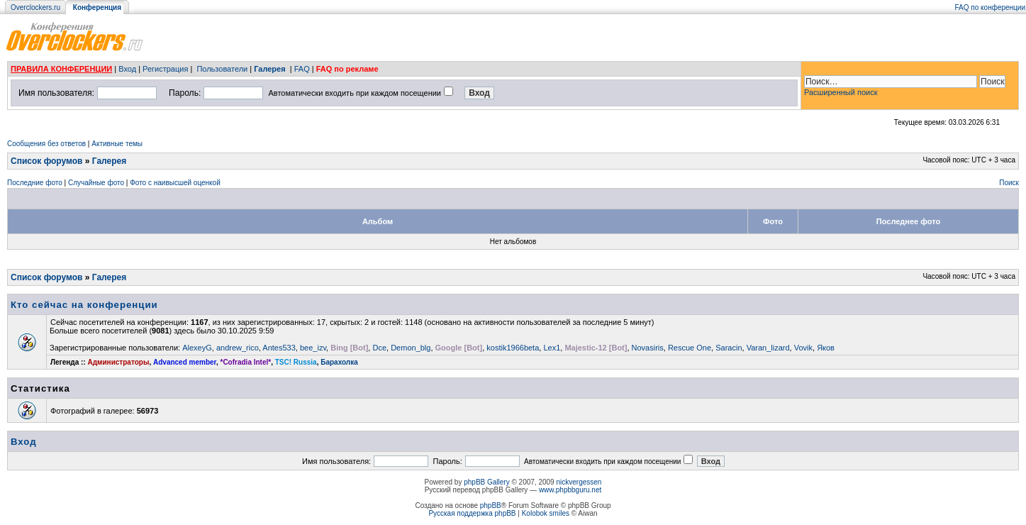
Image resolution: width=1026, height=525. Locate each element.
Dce (379, 347)
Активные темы (117, 144)
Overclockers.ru (35, 7)
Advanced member (184, 362)
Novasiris (648, 347)
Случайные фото (96, 183)
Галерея (269, 69)
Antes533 (278, 347)
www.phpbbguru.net (570, 490)
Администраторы (118, 362)
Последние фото (34, 183)
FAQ (302, 69)
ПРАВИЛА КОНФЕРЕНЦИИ (61, 69)
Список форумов (46, 161)
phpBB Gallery (486, 482)
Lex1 (551, 347)
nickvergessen (578, 482)
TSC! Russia (296, 362)
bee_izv (313, 347)
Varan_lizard (768, 347)
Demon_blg (410, 347)
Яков (826, 347)
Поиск (1009, 183)
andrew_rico (237, 347)
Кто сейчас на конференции (84, 304)
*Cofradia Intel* (246, 362)
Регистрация (165, 69)
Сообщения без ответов (46, 144)
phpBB (490, 505)
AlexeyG (197, 347)
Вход (127, 69)
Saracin (728, 347)
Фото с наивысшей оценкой (175, 183)
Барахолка (339, 362)
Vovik (803, 347)
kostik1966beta (512, 347)
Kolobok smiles (545, 513)
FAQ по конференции (990, 7)
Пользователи (221, 69)
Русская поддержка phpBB (471, 513)
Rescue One (689, 347)
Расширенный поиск (841, 92)
